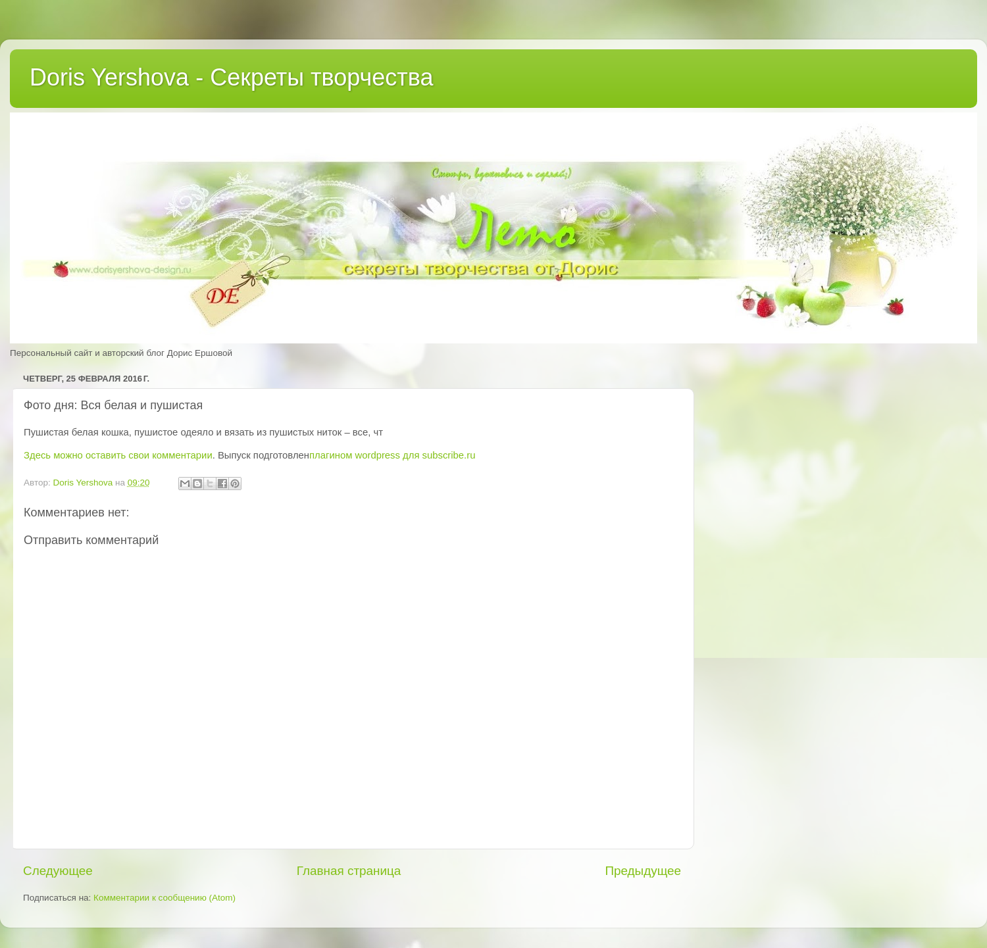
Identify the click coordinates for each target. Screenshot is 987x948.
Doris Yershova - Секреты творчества (232, 77)
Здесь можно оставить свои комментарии (118, 455)
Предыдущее (643, 871)
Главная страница (349, 871)
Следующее (58, 871)
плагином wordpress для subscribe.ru (392, 455)
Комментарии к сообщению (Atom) (164, 898)
